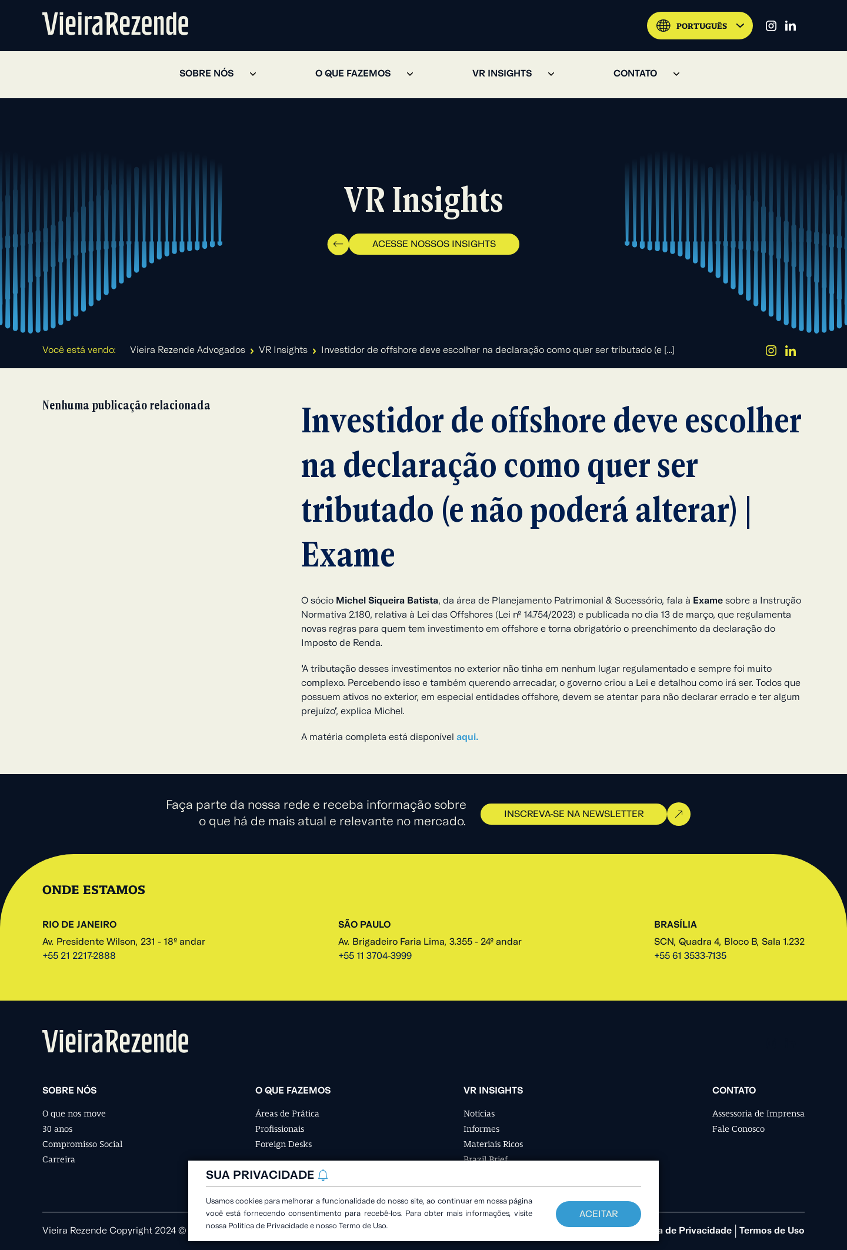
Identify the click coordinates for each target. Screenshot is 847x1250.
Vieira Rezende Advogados (187, 350)
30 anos (57, 1129)
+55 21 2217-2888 (79, 956)
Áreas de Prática (287, 1113)
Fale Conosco (738, 1129)
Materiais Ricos (493, 1144)
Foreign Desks (283, 1144)
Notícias (479, 1113)
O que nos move (74, 1113)
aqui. (467, 737)
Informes (481, 1129)
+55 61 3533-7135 (690, 956)
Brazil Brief (485, 1159)
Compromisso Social (82, 1144)
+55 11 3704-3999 (375, 956)
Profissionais (279, 1129)
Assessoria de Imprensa (758, 1113)
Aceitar (598, 1214)
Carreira (58, 1159)
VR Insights (283, 350)
